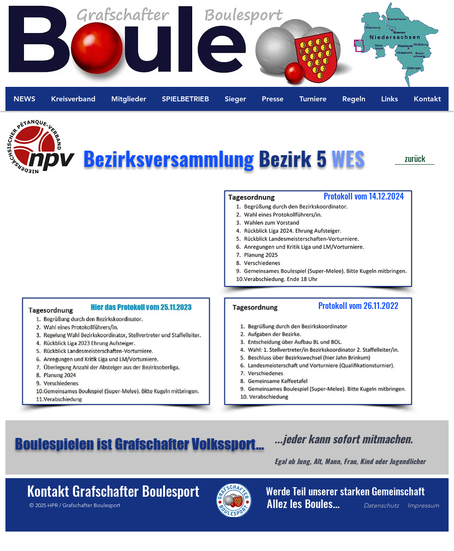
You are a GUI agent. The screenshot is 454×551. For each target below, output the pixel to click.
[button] (303, 503)
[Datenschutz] (381, 506)
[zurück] (415, 158)
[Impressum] (423, 506)
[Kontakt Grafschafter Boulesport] (113, 491)
